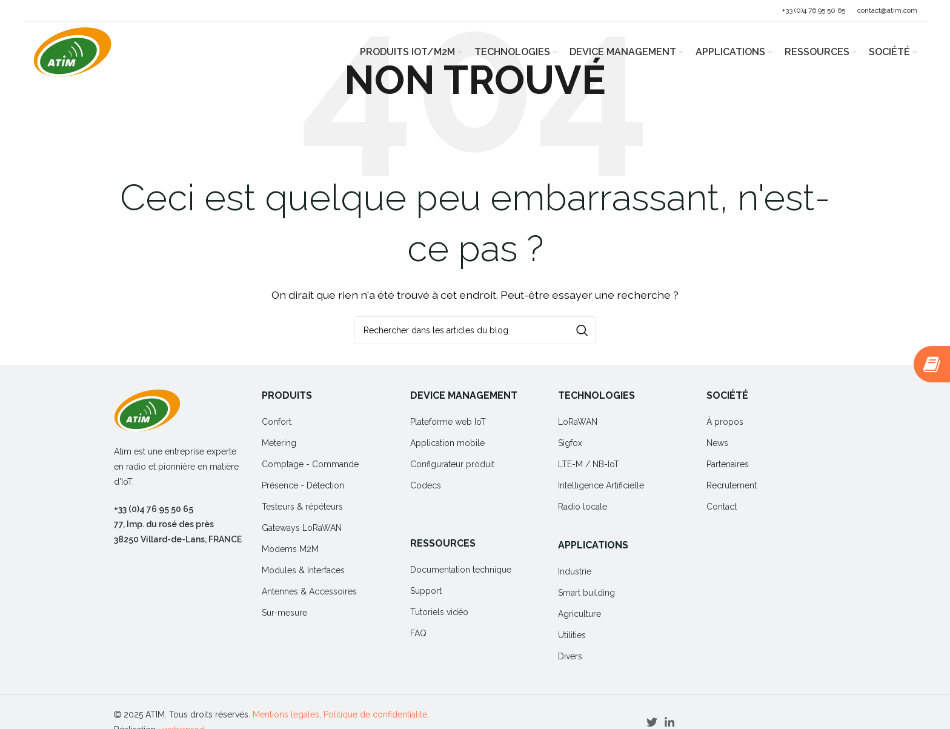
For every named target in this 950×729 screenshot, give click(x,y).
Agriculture (579, 614)
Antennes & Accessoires (309, 591)
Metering (279, 443)
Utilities (572, 635)
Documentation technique (460, 569)
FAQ (418, 633)
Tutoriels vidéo (439, 612)
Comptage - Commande (310, 464)
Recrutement (731, 485)
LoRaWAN (577, 422)
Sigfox (570, 443)
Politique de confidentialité (375, 714)
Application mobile (447, 443)
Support (426, 591)
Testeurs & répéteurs (302, 506)
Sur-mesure (284, 612)
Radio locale (582, 506)
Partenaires (727, 464)
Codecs (425, 485)
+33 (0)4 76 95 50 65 (813, 10)
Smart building (586, 593)
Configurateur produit (452, 464)
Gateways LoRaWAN (302, 528)
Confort (276, 422)
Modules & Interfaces (303, 570)
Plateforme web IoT (448, 422)
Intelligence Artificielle (601, 485)
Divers (570, 656)
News (717, 443)
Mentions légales (286, 714)
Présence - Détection (303, 485)
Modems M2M (290, 549)
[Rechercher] (475, 330)
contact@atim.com (887, 10)
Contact (721, 506)
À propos (724, 422)
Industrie (574, 571)
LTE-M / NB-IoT (588, 464)
